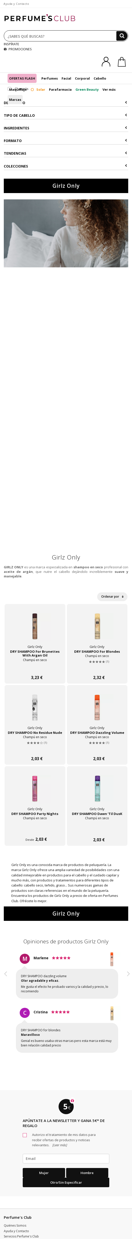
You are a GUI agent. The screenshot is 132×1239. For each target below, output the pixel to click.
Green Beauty (87, 89)
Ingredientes (65, 128)
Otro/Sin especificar (66, 1182)
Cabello (100, 78)
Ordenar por (112, 596)
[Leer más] (59, 1145)
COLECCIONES (65, 166)
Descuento (65, 102)
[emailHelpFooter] (66, 1158)
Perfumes (49, 78)
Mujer (44, 1173)
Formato (65, 140)
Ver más (109, 89)
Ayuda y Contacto (16, 4)
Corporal (82, 78)
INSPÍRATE (11, 44)
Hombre (87, 1173)
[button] (6, 1008)
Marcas (15, 99)
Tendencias (65, 153)
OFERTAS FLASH (22, 78)
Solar (38, 89)
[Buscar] (121, 36)
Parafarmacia (60, 89)
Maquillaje (18, 89)
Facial (66, 78)
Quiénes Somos (15, 1225)
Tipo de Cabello (65, 115)
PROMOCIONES (18, 49)
